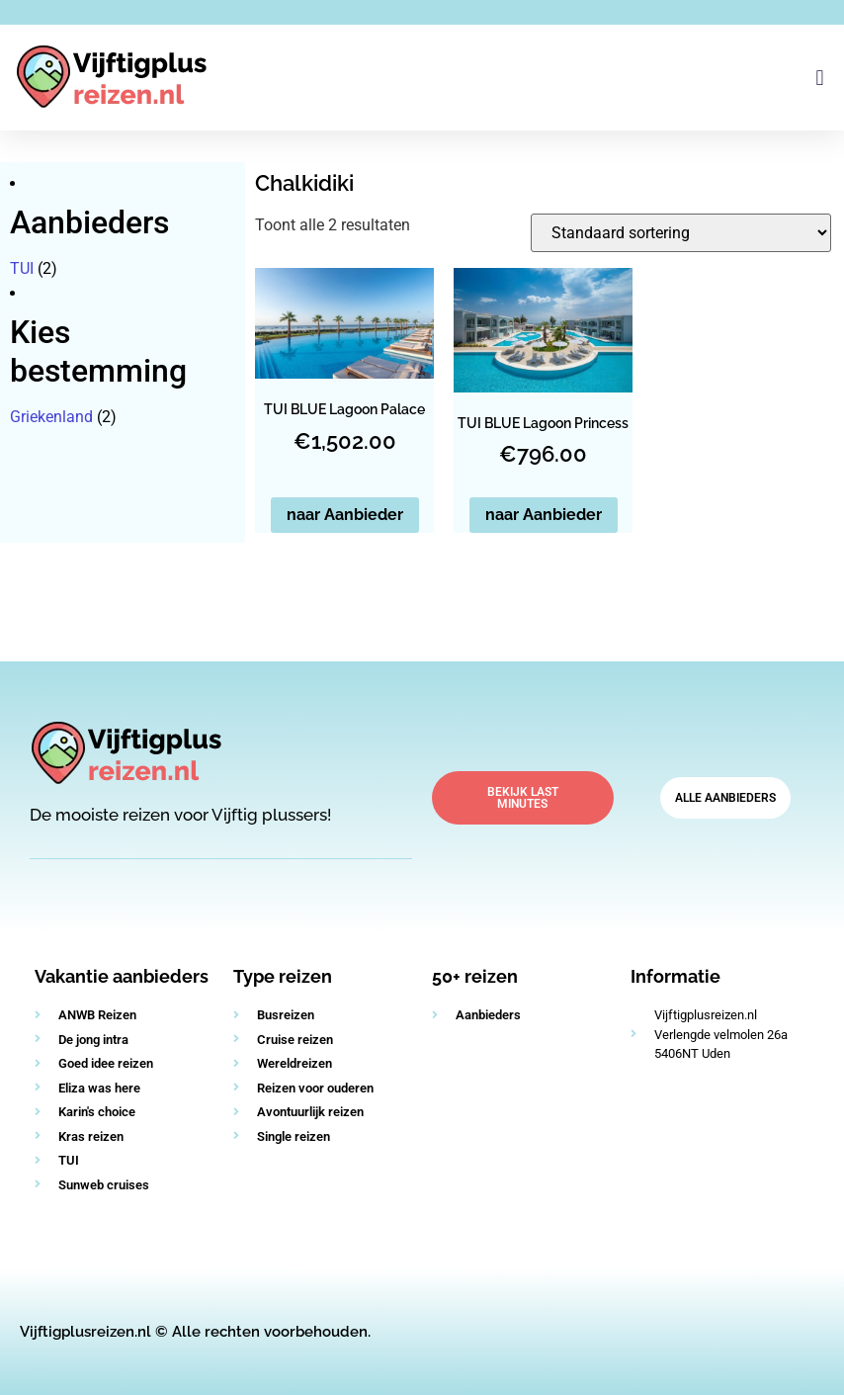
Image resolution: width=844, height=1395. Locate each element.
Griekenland (51, 416)
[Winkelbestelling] (681, 233)
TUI (22, 268)
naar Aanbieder (345, 514)
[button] (819, 77)
